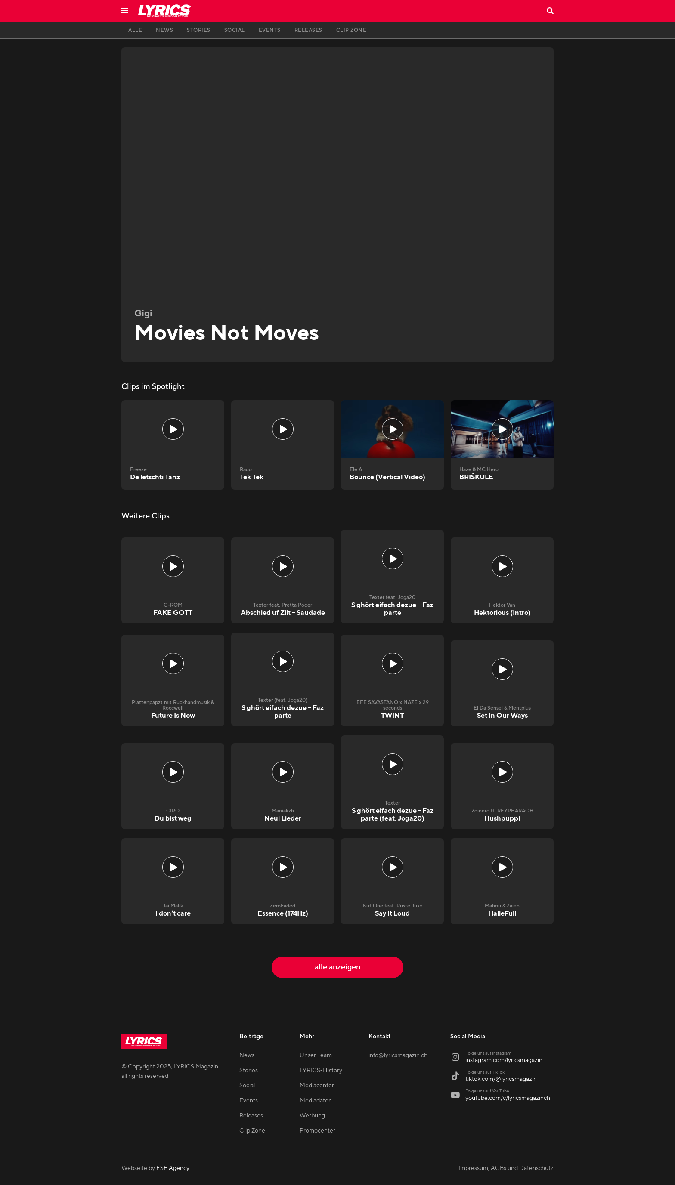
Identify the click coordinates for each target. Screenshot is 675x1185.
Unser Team (316, 1055)
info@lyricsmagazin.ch (397, 1055)
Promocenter (317, 1131)
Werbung (312, 1116)
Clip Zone (252, 1131)
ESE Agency (172, 1168)
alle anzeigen (337, 967)
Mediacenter (317, 1085)
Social (247, 1085)
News (246, 1055)
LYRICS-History (321, 1070)
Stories (248, 1070)
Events (248, 1101)
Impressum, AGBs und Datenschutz (506, 1168)
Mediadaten (316, 1101)
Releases (251, 1116)
